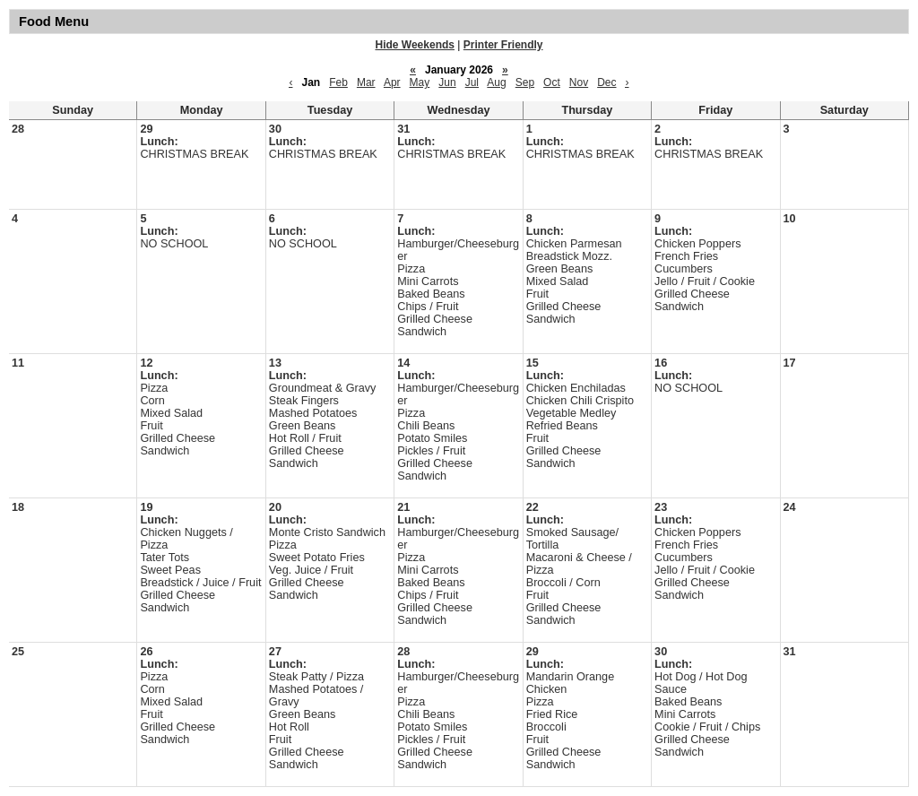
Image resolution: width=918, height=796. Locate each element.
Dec (606, 82)
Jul (472, 82)
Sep (524, 82)
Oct (551, 82)
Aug (496, 82)
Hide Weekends (415, 45)
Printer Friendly (503, 45)
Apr (392, 82)
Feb (338, 82)
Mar (366, 82)
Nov (578, 82)
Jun (446, 82)
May (420, 82)
